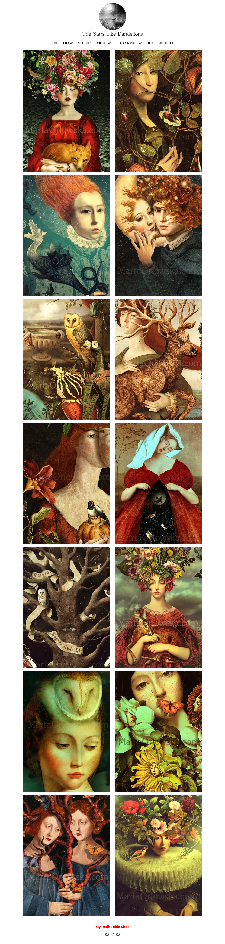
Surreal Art (104, 42)
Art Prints (146, 42)
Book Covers (126, 42)
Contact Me (166, 42)
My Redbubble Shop (113, 927)
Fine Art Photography (77, 42)
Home (55, 42)
